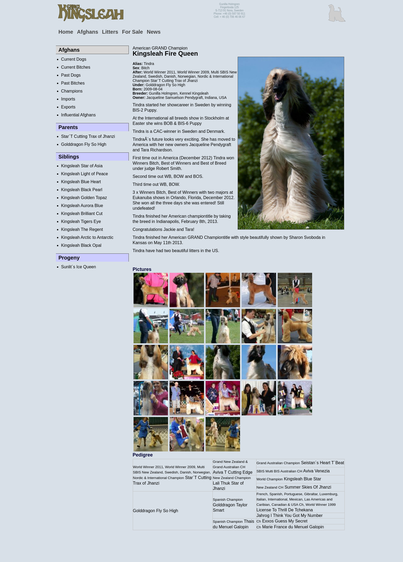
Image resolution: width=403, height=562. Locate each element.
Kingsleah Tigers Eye (81, 221)
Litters (110, 32)
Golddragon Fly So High (84, 144)
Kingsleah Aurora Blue (82, 205)
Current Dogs (73, 59)
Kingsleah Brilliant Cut (82, 213)
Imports (68, 99)
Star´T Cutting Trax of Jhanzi (88, 136)
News (154, 32)
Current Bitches (75, 67)
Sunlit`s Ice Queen (78, 267)
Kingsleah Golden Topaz (84, 197)
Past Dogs (71, 75)
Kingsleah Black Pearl (82, 189)
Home (66, 32)
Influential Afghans (78, 115)
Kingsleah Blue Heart (81, 181)
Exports (68, 107)
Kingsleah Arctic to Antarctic (87, 237)
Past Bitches (73, 83)
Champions (72, 91)
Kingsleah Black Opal (81, 245)
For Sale (132, 32)
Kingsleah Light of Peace (84, 174)
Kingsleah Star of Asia (82, 166)
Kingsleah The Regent (82, 229)
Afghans (87, 32)
